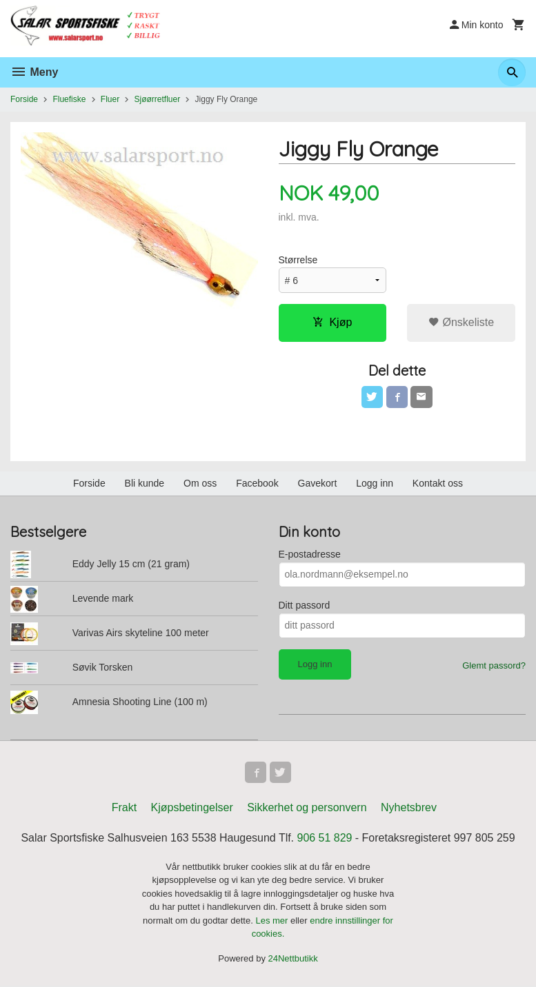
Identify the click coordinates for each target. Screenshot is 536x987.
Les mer (272, 921)
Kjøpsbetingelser (192, 808)
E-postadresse (310, 554)
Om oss (200, 483)
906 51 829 (325, 838)
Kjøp (332, 322)
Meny (34, 72)
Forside (24, 99)
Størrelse (298, 259)
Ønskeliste (461, 322)
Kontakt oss (438, 483)
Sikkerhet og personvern (306, 808)
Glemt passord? (494, 665)
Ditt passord (304, 605)
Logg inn (374, 483)
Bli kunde (145, 483)
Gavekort (317, 483)
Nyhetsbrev (409, 808)
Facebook (257, 483)
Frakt (124, 808)
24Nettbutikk (293, 959)
